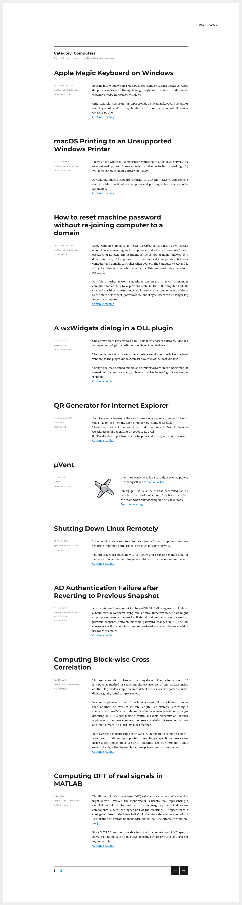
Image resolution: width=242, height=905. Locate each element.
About (213, 24)
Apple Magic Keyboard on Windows (114, 73)
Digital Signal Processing (67, 684)
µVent (64, 465)
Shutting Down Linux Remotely (106, 528)
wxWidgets (60, 345)
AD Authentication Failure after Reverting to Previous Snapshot (106, 591)
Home (200, 24)
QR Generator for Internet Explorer (111, 405)
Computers (60, 422)
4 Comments (61, 688)
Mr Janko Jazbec (154, 482)
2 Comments (60, 254)
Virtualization (61, 616)
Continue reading (103, 117)
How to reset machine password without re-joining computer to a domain (108, 225)
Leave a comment (63, 94)
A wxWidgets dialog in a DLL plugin (113, 328)
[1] (98, 823)
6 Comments (60, 620)
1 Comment (60, 427)
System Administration (66, 90)
